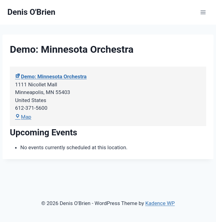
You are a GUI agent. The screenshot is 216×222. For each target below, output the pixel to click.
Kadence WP (160, 203)
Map (23, 117)
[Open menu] (203, 12)
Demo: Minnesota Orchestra (50, 76)
